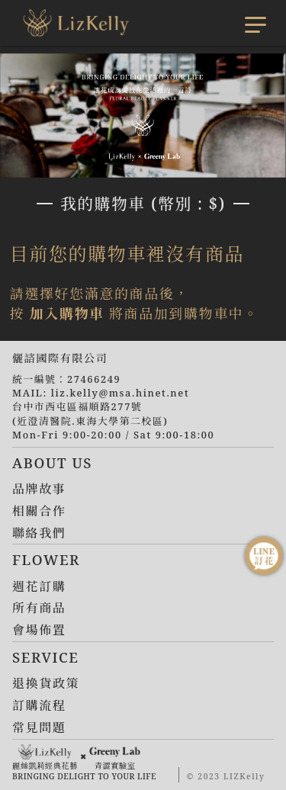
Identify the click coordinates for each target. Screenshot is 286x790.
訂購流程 (39, 705)
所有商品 (39, 607)
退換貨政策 (45, 683)
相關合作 (39, 511)
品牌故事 (39, 488)
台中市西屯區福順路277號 (77, 406)
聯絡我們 (39, 533)
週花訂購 (39, 586)
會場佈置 (39, 629)
